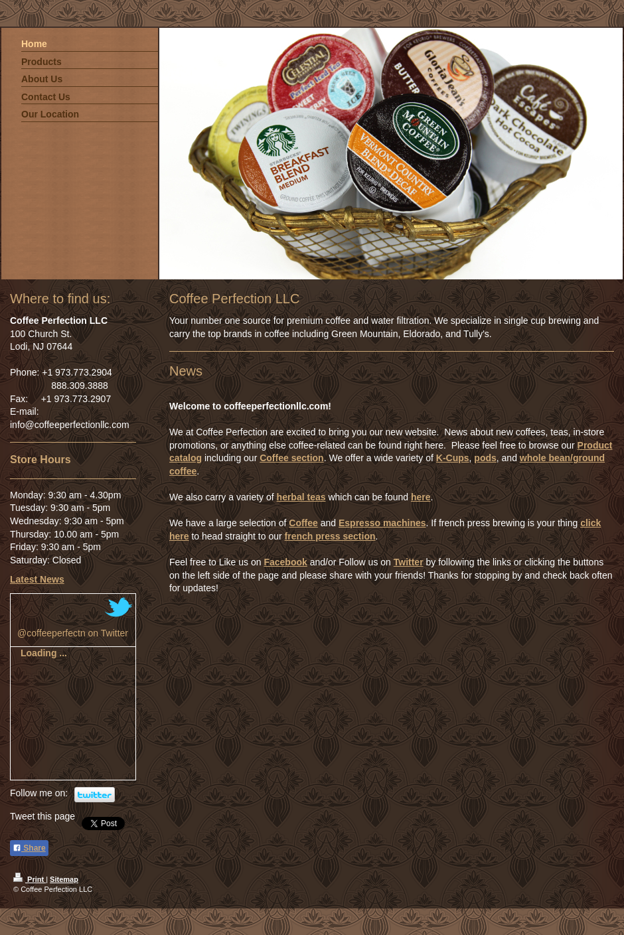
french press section (330, 536)
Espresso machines (382, 523)
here (421, 497)
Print (29, 879)
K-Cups (452, 458)
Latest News (37, 579)
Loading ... (44, 653)
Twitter (409, 562)
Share (29, 848)
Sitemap (64, 879)
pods (485, 458)
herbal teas (301, 497)
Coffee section (291, 458)
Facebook (285, 562)
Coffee (303, 523)
